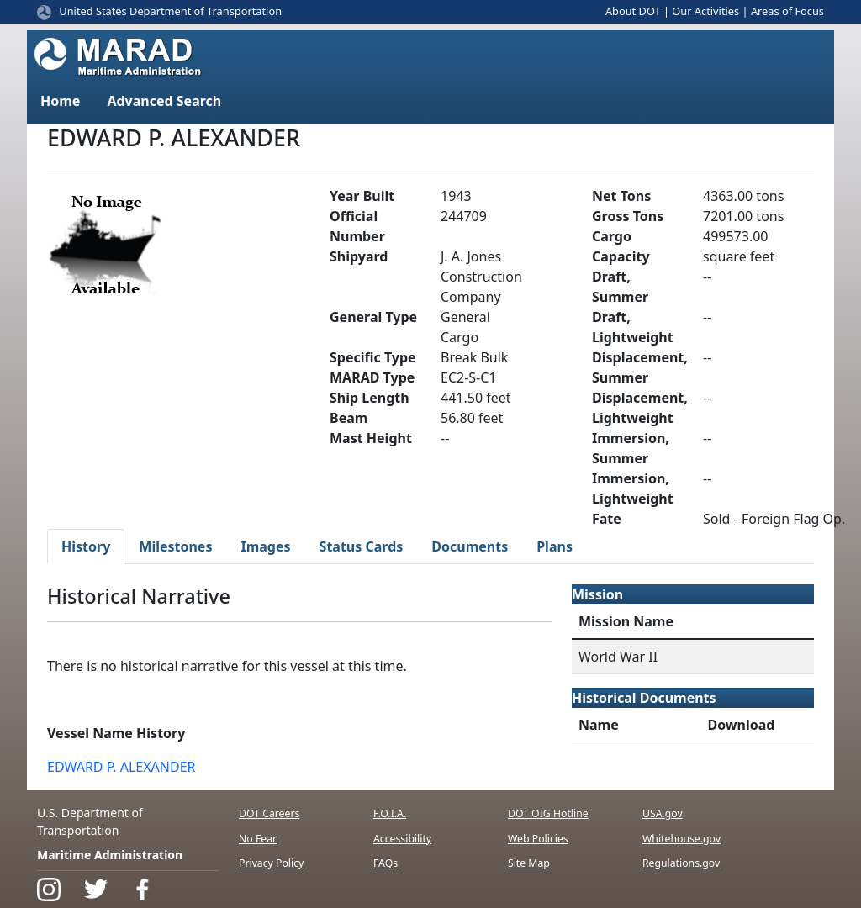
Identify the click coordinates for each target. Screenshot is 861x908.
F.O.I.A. (389, 813)
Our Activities (705, 10)
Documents (469, 546)
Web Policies (538, 838)
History (85, 546)
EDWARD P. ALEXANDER (121, 767)
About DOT (633, 10)
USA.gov (662, 813)
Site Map (529, 863)
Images (265, 546)
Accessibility (402, 838)
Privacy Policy (271, 863)
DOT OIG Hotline (548, 813)
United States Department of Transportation (170, 10)
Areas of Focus (787, 10)
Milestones (175, 546)
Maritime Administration (109, 855)
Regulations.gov (681, 863)
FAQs (385, 863)
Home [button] (60, 101)
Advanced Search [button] (164, 101)
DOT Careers (269, 813)
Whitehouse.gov (681, 838)
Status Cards (362, 546)
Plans (554, 546)
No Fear (258, 838)
